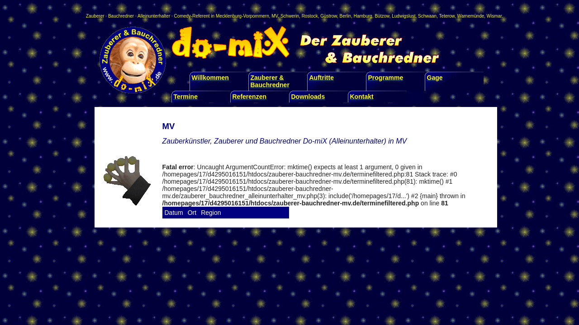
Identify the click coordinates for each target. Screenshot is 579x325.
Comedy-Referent (192, 16)
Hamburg (363, 16)
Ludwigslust (403, 16)
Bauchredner (121, 16)
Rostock (310, 16)
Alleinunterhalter (154, 16)
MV (274, 16)
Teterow (447, 16)
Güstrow (328, 16)
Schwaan (427, 16)
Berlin (345, 16)
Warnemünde (470, 16)
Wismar (494, 16)
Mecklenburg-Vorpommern (242, 16)
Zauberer (95, 16)
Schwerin (289, 16)
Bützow (382, 16)
